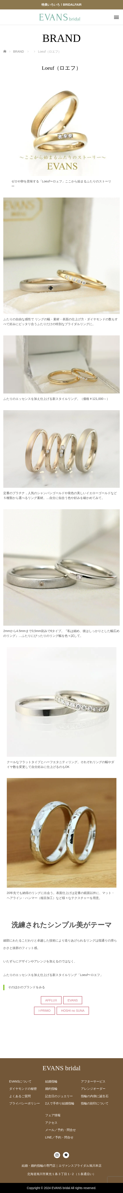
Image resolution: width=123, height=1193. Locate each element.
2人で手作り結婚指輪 (60, 1103)
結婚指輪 (51, 1081)
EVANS (73, 1000)
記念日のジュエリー (59, 1096)
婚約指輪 (51, 1088)
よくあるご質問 (20, 1096)
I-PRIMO (44, 1010)
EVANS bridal (62, 1068)
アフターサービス (93, 1081)
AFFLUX (51, 1000)
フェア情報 (53, 1115)
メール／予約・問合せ (60, 1130)
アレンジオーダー (93, 1088)
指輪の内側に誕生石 (95, 1096)
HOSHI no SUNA (73, 1010)
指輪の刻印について (95, 1103)
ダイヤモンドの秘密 (23, 1088)
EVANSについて (20, 1081)
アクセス (51, 1122)
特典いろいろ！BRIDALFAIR (61, 4)
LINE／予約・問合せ (59, 1137)
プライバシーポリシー (24, 1103)
